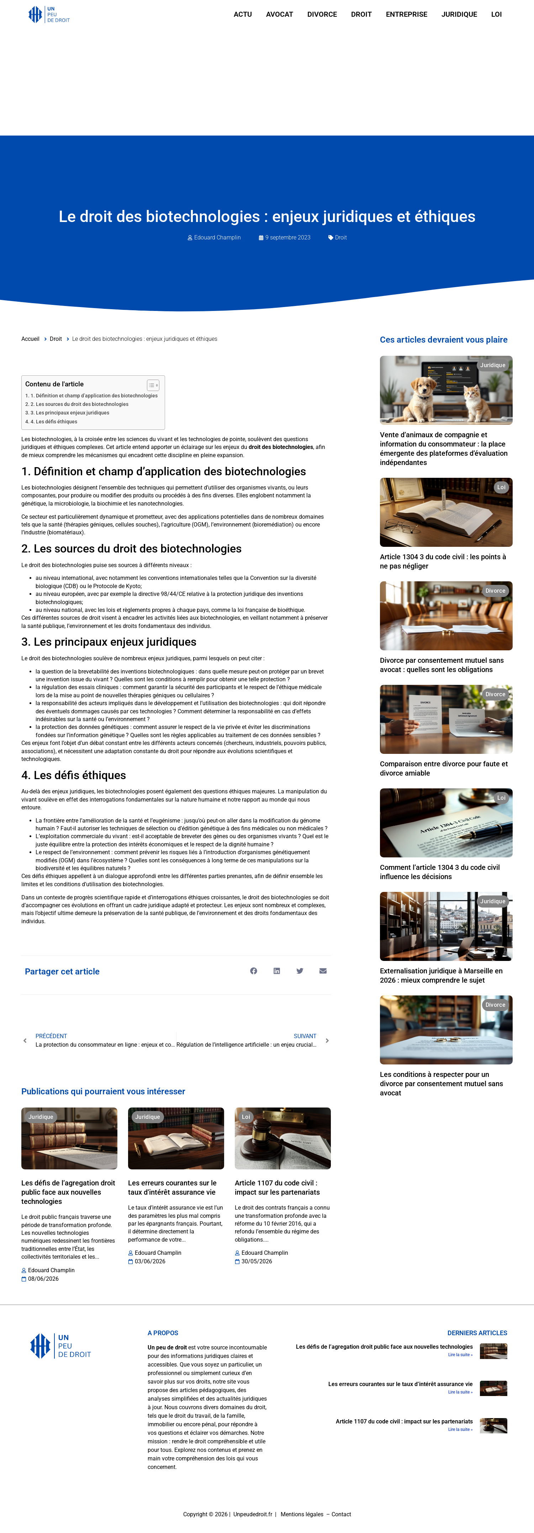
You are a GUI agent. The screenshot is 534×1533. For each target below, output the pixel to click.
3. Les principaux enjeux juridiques (70, 413)
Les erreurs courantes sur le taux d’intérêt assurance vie (400, 1384)
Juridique (459, 14)
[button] (253, 971)
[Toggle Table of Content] (150, 385)
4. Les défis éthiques (54, 422)
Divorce (322, 14)
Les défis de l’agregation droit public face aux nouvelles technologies (68, 1192)
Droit (361, 14)
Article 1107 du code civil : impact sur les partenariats (404, 1421)
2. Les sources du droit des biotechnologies (79, 404)
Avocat (279, 14)
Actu (243, 14)
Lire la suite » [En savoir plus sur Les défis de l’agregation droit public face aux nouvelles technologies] (460, 1354)
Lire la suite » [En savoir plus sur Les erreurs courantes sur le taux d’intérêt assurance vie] (460, 1392)
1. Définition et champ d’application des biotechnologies (94, 396)
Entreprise (406, 14)
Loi (496, 14)
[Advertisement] (267, 82)
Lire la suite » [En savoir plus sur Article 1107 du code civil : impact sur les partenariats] (460, 1429)
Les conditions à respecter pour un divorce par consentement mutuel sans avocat (441, 1083)
